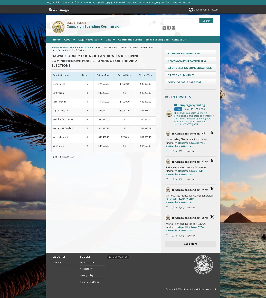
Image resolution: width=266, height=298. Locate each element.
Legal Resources (88, 39)
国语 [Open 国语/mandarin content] (115, 2)
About (68, 39)
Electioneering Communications (189, 67)
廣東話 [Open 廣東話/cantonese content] (58, 2)
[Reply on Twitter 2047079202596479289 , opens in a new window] (168, 180)
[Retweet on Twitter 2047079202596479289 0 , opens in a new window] (174, 180)
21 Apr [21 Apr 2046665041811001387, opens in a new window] (205, 189)
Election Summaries (180, 75)
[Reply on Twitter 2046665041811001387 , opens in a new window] (168, 208)
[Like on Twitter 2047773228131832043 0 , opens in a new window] (182, 151)
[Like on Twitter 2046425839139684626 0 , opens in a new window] (182, 236)
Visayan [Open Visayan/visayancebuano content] (186, 2)
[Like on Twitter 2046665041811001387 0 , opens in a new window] (182, 208)
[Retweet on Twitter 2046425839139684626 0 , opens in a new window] (174, 236)
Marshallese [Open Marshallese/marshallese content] (125, 2)
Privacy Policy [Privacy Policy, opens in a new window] (86, 275)
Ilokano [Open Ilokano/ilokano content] (92, 2)
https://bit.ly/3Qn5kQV (180, 199)
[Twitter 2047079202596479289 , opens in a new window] (191, 180)
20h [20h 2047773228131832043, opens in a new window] (204, 133)
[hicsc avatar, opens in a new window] (167, 133)
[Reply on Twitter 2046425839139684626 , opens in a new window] (168, 236)
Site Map (57, 262)
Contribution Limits (130, 39)
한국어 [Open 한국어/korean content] (109, 2)
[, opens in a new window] (169, 27)
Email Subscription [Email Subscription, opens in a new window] (157, 39)
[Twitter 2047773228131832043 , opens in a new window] (191, 152)
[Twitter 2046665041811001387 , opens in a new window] (191, 208)
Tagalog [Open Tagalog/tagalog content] (156, 2)
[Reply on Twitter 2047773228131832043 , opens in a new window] (168, 151)
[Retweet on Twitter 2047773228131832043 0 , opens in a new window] (174, 151)
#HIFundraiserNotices (179, 146)
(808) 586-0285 (120, 257)
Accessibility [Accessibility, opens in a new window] (86, 268)
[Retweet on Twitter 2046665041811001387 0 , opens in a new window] (174, 208)
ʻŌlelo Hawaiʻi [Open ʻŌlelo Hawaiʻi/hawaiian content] (81, 2)
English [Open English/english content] (50, 2)
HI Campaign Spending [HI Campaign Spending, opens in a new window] (186, 133)
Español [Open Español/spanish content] (146, 2)
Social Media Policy (89, 281)
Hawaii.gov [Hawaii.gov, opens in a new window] (59, 9)
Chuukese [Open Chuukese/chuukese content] (68, 2)
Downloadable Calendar (184, 82)
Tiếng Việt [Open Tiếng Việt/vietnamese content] (176, 2)
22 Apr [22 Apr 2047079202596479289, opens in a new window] (205, 161)
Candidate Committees (185, 53)
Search (206, 20)
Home (57, 39)
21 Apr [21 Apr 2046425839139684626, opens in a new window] (205, 217)
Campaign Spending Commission (94, 26)
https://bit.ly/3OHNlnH (191, 170)
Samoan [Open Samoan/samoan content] (137, 2)
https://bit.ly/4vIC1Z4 (190, 227)
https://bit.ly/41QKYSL (191, 143)
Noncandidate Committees (188, 60)
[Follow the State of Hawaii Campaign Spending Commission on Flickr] (173, 27)
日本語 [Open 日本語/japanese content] (101, 2)
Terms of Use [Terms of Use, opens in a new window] (87, 262)
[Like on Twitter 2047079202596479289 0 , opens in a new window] (182, 180)
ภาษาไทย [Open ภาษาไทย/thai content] (165, 2)
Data (108, 39)
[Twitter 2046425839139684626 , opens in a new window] (191, 236)
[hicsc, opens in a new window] (190, 114)
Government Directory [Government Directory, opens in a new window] (206, 9)
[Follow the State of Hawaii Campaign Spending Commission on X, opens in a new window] (164, 27)
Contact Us (179, 39)
